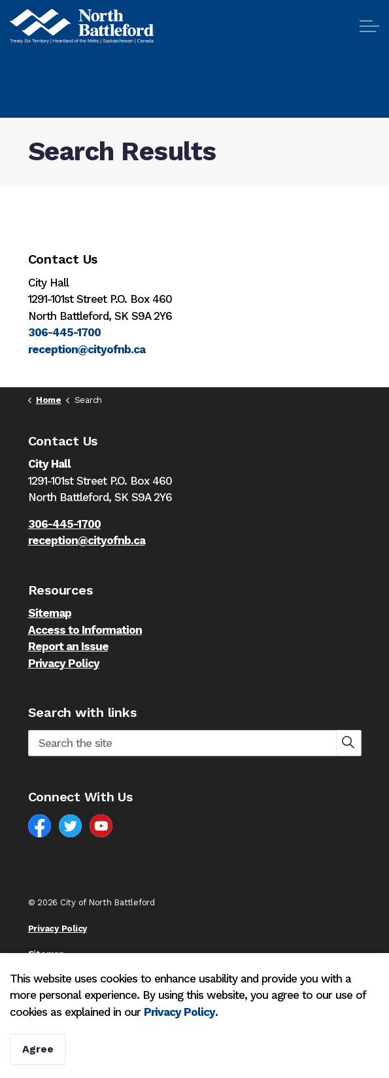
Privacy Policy (179, 1049)
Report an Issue (68, 646)
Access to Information (85, 629)
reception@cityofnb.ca (86, 349)
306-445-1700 (64, 332)
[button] (348, 742)
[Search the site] (195, 743)
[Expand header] (369, 26)
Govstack (92, 980)
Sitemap (49, 612)
